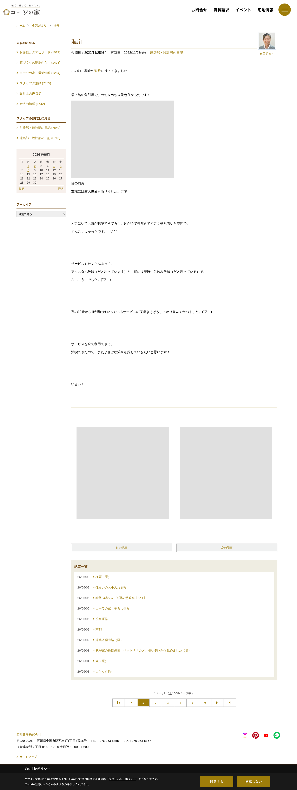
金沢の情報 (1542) (32, 103)
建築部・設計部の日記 (166, 52)
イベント (243, 9)
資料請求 (221, 9)
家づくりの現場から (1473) (40, 62)
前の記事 (121, 547)
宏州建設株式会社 (28, 734)
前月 (22, 189)
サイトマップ (28, 756)
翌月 (61, 189)
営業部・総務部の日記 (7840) (40, 127)
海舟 (97, 71)
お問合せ (199, 9)
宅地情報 (265, 9)
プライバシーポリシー (122, 779)
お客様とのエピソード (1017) (40, 52)
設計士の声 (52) (30, 93)
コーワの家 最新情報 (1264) (40, 73)
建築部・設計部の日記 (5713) (40, 138)
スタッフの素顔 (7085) (35, 83)
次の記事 (227, 547)
